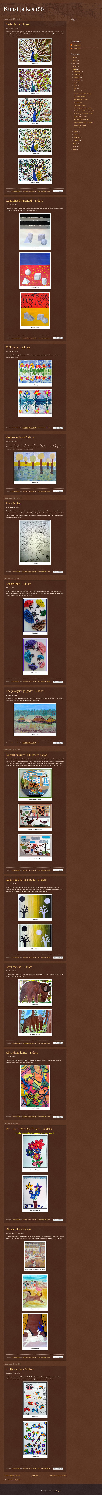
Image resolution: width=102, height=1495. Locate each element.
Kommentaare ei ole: (44, 191)
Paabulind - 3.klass (17, 24)
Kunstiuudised (77, 45)
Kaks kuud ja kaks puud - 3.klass (26, 879)
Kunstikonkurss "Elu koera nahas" (27, 755)
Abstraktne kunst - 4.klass (22, 1052)
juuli (75, 83)
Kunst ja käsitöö (24, 8)
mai (75, 88)
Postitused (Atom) (14, 1480)
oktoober (77, 77)
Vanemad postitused (58, 1476)
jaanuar (76, 140)
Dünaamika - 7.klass (18, 1229)
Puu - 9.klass (14, 503)
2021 (74, 144)
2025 (74, 60)
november (77, 74)
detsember (77, 71)
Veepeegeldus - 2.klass (20, 437)
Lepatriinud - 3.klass (18, 583)
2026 (74, 58)
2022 (74, 69)
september (77, 80)
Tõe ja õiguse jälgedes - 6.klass (25, 691)
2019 (74, 149)
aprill (75, 131)
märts (76, 134)
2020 (74, 146)
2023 (74, 66)
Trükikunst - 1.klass (18, 347)
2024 (74, 63)
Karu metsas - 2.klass (19, 967)
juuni (75, 86)
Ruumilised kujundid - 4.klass (24, 200)
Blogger (58, 1491)
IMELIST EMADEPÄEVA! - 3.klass (29, 1128)
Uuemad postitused (12, 1476)
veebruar (77, 137)
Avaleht (35, 1476)
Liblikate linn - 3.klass (20, 1369)
